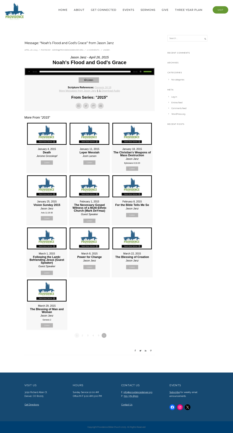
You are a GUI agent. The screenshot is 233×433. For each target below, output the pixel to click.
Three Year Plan (188, 9)
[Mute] (141, 71)
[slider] (85, 71)
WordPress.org (178, 114)
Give (165, 9)
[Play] (29, 71)
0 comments (93, 50)
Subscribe (174, 392)
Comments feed (178, 108)
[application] (89, 71)
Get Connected (103, 9)
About (79, 9)
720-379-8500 (131, 396)
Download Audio (111, 90)
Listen (90, 80)
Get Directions (31, 404)
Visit (220, 10)
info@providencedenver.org (138, 392)
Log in (174, 97)
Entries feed (176, 102)
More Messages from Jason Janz (78, 90)
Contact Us (126, 404)
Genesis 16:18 (103, 87)
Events (128, 9)
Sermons (148, 9)
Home (63, 9)
